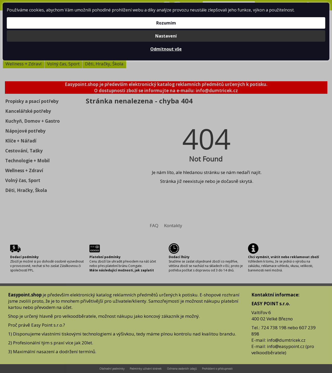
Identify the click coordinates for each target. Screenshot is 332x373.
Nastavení (166, 36)
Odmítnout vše (166, 49)
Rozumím (166, 23)
